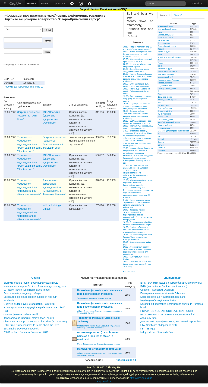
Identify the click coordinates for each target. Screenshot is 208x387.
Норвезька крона (165, 83)
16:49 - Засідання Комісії (133, 210)
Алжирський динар (166, 26)
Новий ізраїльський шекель (169, 57)
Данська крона (164, 43)
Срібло (161, 145)
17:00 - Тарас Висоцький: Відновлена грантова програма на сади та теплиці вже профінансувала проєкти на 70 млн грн (138, 193)
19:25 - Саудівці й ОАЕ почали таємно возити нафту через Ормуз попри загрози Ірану (136, 106)
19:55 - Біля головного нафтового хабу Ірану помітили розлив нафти (137, 98)
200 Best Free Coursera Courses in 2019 (26, 332)
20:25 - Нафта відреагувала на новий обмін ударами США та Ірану (136, 91)
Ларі (159, 136)
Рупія (160, 54)
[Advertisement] (92, 45)
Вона (160, 66)
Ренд (160, 94)
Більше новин (129, 272)
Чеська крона (163, 40)
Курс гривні (164, 15)
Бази (44, 3)
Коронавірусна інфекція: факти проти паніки (29, 318)
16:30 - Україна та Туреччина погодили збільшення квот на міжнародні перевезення (136, 229)
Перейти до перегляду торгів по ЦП (24, 86)
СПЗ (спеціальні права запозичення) (174, 131)
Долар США (163, 117)
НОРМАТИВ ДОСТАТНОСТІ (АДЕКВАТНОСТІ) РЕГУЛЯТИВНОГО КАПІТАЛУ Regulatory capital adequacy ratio (167, 314)
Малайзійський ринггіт (167, 71)
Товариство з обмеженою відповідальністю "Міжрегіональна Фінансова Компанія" (29, 187)
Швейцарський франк (167, 100)
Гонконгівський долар (167, 46)
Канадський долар (166, 35)
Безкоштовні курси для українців (22, 293)
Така (160, 32)
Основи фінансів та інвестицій (21, 314)
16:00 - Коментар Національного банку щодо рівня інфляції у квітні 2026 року (137, 264)
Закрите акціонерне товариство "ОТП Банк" (28, 116)
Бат (159, 102)
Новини (31, 3)
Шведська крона (165, 97)
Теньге (160, 63)
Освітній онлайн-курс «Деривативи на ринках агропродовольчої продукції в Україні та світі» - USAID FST (34, 307)
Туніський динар (165, 108)
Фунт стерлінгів (164, 114)
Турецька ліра (164, 128)
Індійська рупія (164, 52)
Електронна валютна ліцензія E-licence (162, 293)
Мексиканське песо (166, 74)
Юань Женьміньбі (165, 38)
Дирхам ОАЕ (163, 105)
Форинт (161, 49)
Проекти (59, 3)
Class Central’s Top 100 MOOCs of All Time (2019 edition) (35, 321)
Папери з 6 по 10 (126, 360)
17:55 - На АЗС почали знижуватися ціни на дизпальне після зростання (137, 143)
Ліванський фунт (165, 69)
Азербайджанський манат (169, 122)
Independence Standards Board (157, 332)
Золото (161, 142)
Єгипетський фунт (165, 111)
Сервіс (197, 3)
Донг (160, 91)
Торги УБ (178, 15)
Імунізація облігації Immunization (158, 300)
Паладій (161, 150)
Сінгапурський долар (167, 88)
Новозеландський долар (168, 80)
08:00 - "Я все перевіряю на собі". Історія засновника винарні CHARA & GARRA (137, 54)
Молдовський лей (165, 77)
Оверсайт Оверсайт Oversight (157, 289)
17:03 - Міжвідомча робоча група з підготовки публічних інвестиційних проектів (138, 182)
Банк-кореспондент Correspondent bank (162, 296)
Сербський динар (165, 119)
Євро (160, 134)
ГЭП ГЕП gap (148, 328)
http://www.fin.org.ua (141, 378)
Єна (159, 60)
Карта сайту (104, 381)
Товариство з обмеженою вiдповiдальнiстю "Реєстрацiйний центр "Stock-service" (29, 144)
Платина (161, 148)
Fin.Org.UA (12, 3)
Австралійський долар (167, 29)
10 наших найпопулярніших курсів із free (27, 289)
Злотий (161, 139)
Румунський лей (165, 125)
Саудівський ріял (165, 86)
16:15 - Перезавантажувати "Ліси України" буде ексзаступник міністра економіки (137, 237)
